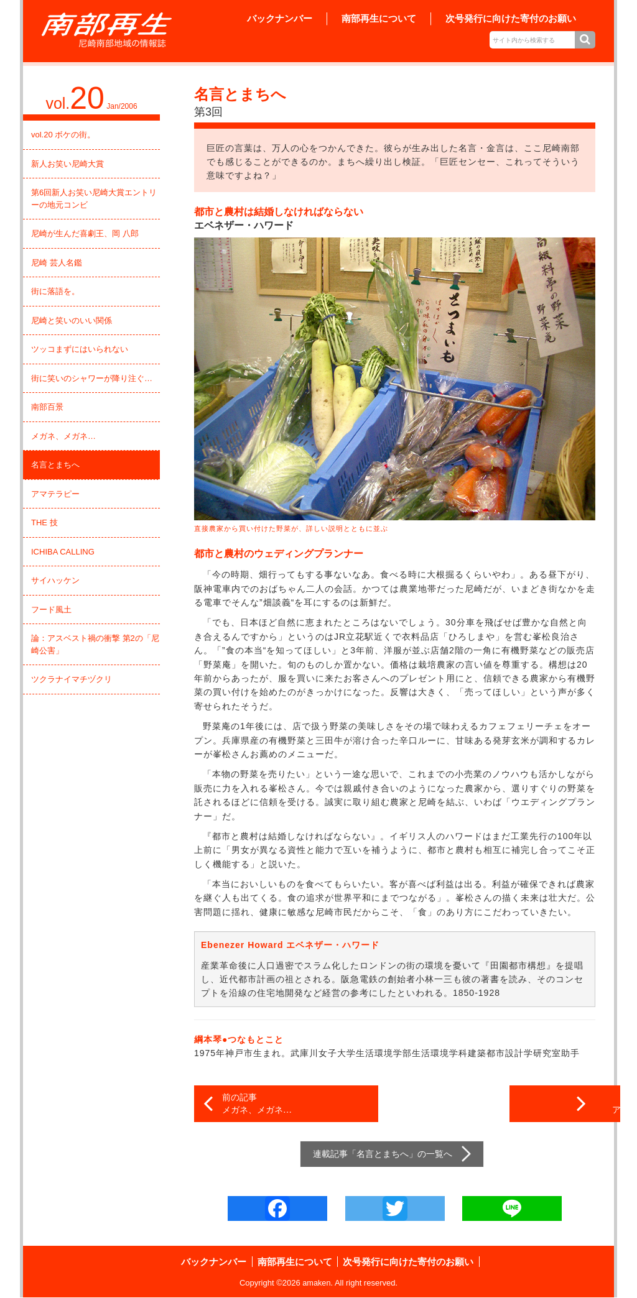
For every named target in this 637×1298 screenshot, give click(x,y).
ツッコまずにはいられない (79, 349)
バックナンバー (279, 18)
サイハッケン (55, 580)
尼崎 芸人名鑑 (56, 262)
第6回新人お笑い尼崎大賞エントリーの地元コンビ (94, 198)
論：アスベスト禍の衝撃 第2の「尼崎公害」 (95, 644)
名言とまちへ (55, 464)
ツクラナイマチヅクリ (71, 679)
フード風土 (51, 609)
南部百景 (47, 407)
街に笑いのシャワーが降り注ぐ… (91, 378)
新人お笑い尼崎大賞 (67, 163)
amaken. (317, 1283)
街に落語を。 (55, 291)
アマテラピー (55, 494)
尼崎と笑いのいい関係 (71, 320)
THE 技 (44, 522)
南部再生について (379, 18)
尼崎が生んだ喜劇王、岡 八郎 (85, 233)
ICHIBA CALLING (63, 551)
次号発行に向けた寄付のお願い (510, 18)
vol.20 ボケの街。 (63, 134)
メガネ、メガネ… (63, 436)
